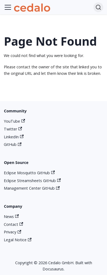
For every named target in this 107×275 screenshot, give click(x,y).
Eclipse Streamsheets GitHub (32, 180)
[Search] (98, 7)
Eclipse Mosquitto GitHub (29, 172)
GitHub (12, 144)
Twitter (13, 129)
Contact (13, 224)
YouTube (14, 121)
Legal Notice (17, 239)
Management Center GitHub (32, 188)
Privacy (12, 231)
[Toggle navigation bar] (8, 7)
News (11, 216)
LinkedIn (14, 136)
